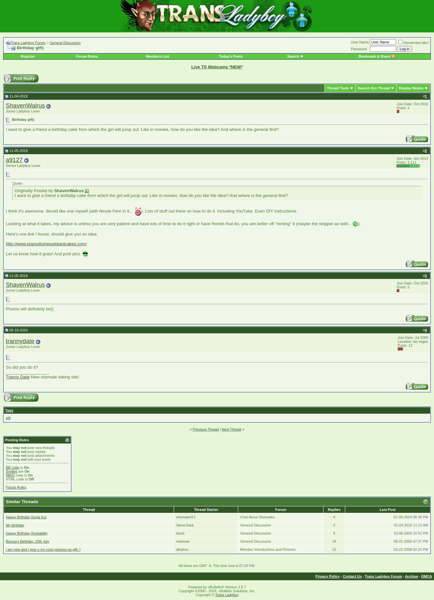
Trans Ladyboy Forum (28, 43)
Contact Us (352, 576)
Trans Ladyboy (227, 595)
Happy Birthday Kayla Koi (26, 517)
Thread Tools (338, 88)
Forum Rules (87, 56)
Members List (157, 56)
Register (28, 56)
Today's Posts (231, 56)
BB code (12, 467)
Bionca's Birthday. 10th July (27, 541)
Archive (411, 576)
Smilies (11, 471)
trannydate (20, 341)
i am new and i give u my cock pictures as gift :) (43, 549)
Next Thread (231, 429)
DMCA (426, 576)
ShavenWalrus (25, 105)
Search (293, 56)
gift (8, 418)
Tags (9, 410)
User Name (360, 42)
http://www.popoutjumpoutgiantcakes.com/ (46, 243)
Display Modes (411, 88)
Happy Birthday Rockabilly (26, 533)
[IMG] (10, 475)
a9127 (14, 159)
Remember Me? (413, 43)
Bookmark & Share (376, 56)
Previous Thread (206, 429)
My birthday (15, 525)
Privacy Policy (327, 576)
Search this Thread (374, 88)
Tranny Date (17, 377)
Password (359, 49)
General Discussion (65, 43)
